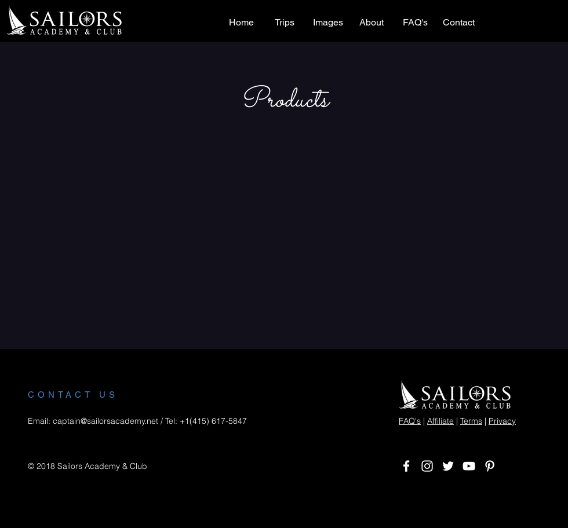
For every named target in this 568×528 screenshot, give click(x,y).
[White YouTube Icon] (468, 466)
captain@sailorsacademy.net (105, 421)
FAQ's (410, 421)
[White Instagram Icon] (427, 466)
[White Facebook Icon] (406, 466)
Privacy (502, 421)
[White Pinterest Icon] (489, 466)
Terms (471, 421)
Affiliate (440, 421)
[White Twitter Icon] (448, 466)
